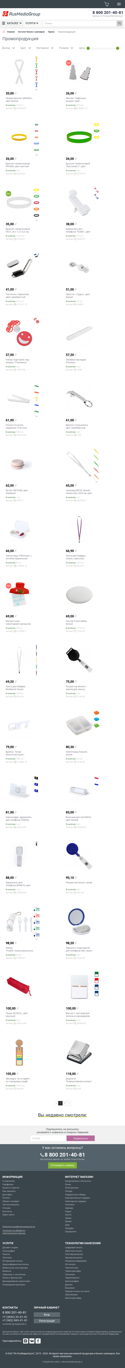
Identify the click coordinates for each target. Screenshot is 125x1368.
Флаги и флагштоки (12, 1277)
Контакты (7, 1211)
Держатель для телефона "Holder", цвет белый (78, 232)
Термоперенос (72, 1277)
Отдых (68, 1211)
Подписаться (80, 1138)
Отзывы (6, 1208)
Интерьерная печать (12, 1261)
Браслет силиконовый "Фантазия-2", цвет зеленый (78, 166)
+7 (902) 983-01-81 (15, 1320)
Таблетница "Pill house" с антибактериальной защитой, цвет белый (18, 558)
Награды (69, 1228)
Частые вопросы (10, 1204)
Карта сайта (8, 1214)
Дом (67, 1225)
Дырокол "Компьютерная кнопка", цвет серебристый (79, 1081)
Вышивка (70, 1288)
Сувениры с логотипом (13, 1274)
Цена (82, 48)
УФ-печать (70, 1264)
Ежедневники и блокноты (78, 1181)
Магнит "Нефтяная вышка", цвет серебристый (76, 101)
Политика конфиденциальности (18, 1226)
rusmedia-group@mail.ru (14, 1324)
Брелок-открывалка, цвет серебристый (77, 426)
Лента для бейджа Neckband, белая (15, 688)
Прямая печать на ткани (77, 1291)
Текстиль (7, 1257)
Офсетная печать (73, 1251)
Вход (47, 1314)
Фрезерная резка (73, 1257)
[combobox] (80, 23)
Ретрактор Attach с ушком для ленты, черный (76, 689)
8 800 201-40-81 (14, 1312)
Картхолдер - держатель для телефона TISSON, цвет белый (19, 820)
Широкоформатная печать (15, 1264)
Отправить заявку (62, 1165)
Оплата (6, 1198)
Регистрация (47, 1320)
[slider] (88, 48)
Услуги (31, 23)
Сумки (68, 1218)
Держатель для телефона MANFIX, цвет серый (18, 885)
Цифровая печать (74, 1247)
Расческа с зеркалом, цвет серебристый (17, 295)
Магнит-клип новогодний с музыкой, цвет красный (18, 624)
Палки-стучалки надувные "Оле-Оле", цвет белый (17, 428)
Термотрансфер (73, 1271)
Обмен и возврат (10, 1201)
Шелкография (72, 1281)
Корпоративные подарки (77, 1198)
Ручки (68, 1184)
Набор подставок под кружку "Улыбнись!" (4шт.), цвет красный (17, 362)
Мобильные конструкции (15, 1268)
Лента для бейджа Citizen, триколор (76, 557)
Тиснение (70, 1274)
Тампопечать (71, 1268)
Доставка (7, 1194)
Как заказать (9, 1191)
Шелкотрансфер (73, 1298)
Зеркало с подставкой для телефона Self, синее (79, 949)
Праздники (70, 1231)
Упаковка (69, 1204)
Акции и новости (10, 1187)
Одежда (69, 1208)
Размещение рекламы (13, 1284)
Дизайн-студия (10, 1247)
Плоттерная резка (74, 1254)
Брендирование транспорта (16, 1281)
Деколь (69, 1284)
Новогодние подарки (75, 1201)
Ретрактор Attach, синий (79, 882)
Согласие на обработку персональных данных (13, 1231)
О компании (8, 1181)
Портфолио (7, 1184)
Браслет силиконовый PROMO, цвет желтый (18, 165)
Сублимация (71, 1294)
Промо (68, 1221)
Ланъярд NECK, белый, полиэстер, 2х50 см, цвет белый (79, 493)
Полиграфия (8, 1251)
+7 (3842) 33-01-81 (15, 1316)
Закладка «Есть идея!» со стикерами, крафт (18, 1080)
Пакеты (6, 1254)
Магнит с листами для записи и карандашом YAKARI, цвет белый (78, 1016)
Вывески (6, 1271)
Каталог (12, 23)
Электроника (71, 1187)
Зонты (68, 1214)
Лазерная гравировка (76, 1261)
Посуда (68, 1191)
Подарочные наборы (75, 1194)
